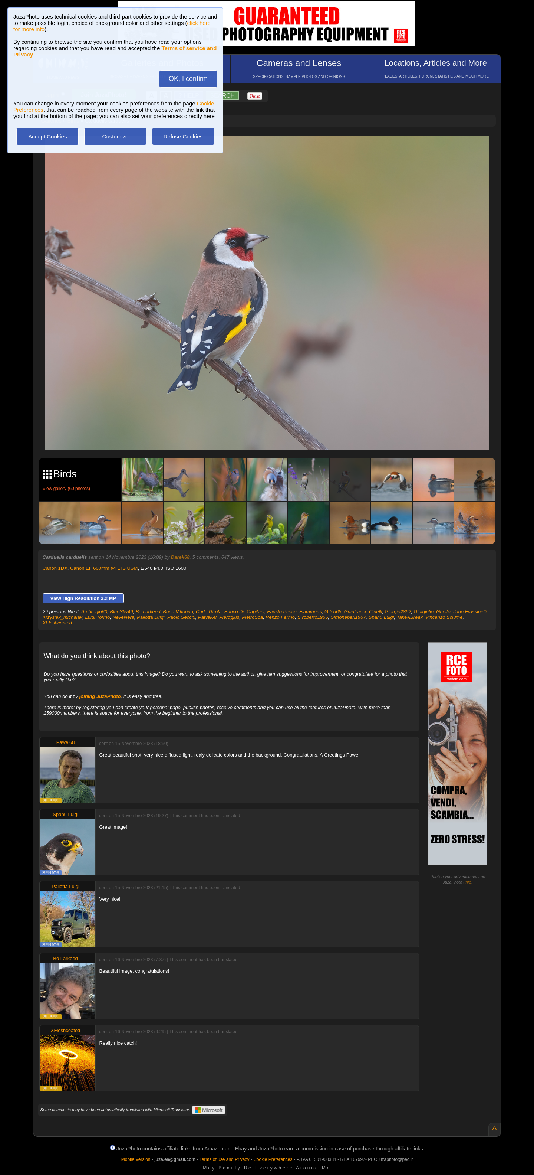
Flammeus (310, 611)
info (468, 882)
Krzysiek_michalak (63, 617)
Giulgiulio (424, 611)
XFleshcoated (57, 623)
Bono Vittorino (178, 611)
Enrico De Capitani (244, 611)
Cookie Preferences (272, 1159)
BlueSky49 (121, 611)
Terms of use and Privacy (225, 1159)
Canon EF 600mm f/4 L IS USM (104, 568)
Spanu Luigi (381, 617)
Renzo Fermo (280, 617)
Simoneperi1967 (348, 617)
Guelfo (443, 611)
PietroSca (252, 617)
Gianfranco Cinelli (363, 611)
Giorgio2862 (398, 611)
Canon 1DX (55, 568)
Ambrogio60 (94, 611)
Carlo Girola (208, 611)
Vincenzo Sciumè (443, 617)
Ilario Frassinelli (470, 611)
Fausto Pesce (282, 611)
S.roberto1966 (312, 617)
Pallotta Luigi (150, 617)
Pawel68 (207, 617)
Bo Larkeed (148, 611)
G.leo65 (333, 611)
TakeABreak (410, 617)
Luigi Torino (97, 617)
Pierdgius (229, 617)
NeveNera (123, 617)
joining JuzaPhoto (100, 696)
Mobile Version (136, 1159)
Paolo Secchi (181, 617)
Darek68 (180, 557)
